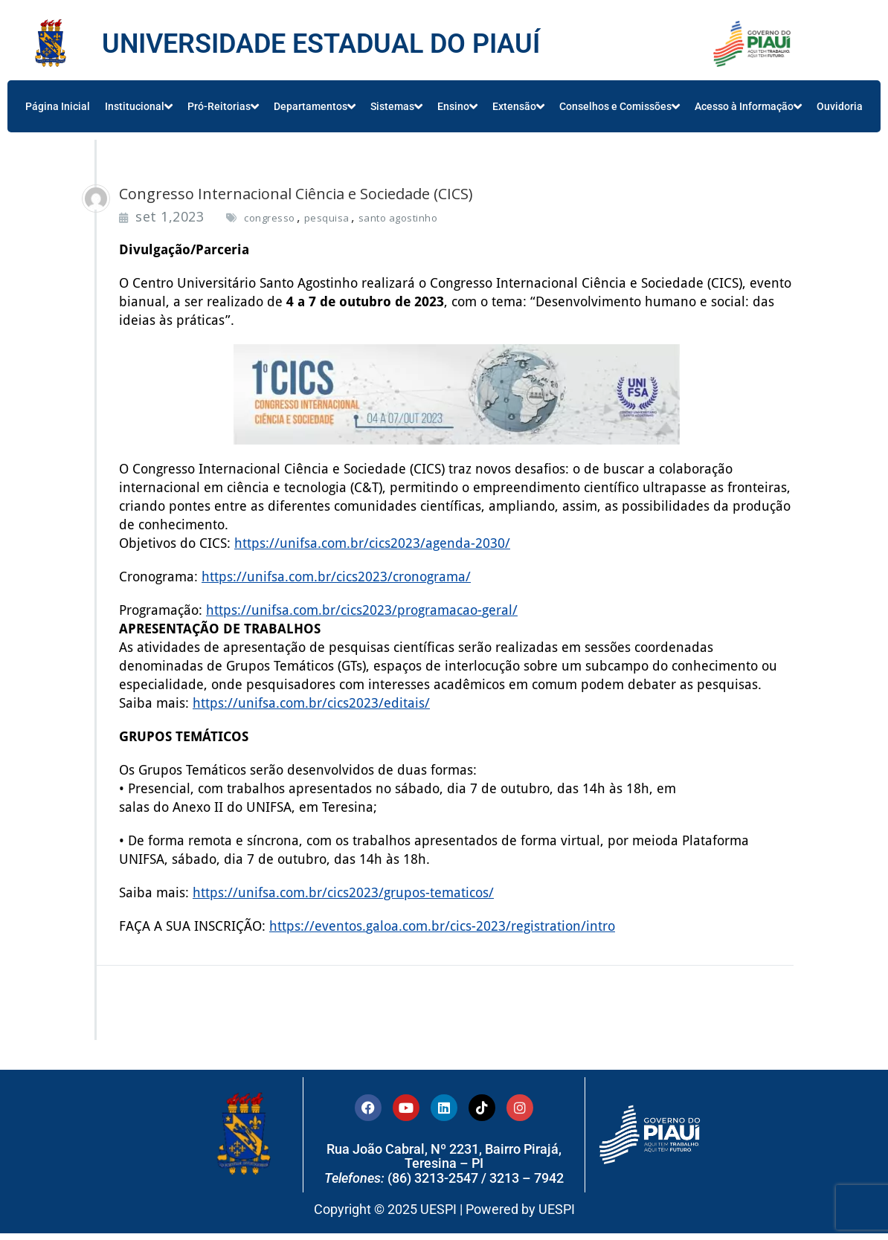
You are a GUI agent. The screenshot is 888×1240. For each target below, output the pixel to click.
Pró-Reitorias (223, 106)
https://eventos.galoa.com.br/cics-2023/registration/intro (442, 926)
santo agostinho (398, 218)
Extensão (518, 106)
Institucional (139, 106)
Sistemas (396, 106)
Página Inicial (57, 106)
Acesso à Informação (748, 106)
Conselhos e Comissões (619, 106)
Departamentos (314, 106)
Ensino (457, 106)
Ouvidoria (840, 106)
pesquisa (327, 218)
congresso (269, 218)
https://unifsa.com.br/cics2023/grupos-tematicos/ (343, 892)
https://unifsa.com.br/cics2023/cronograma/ (336, 576)
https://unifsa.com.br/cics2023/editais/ (311, 703)
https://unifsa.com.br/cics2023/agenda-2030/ (372, 543)
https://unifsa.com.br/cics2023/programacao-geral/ (362, 610)
